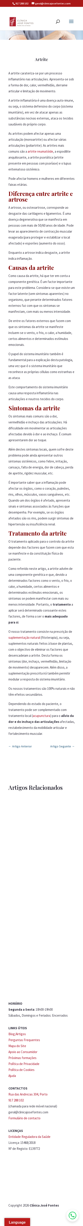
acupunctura (41, 716)
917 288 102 (21, 3)
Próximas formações (22, 1058)
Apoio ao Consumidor (22, 1052)
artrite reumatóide (40, 151)
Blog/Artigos (17, 1034)
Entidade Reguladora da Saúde (29, 1137)
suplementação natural (24, 637)
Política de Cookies (21, 1070)
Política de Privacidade (23, 1064)
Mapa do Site (17, 1046)
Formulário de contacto (24, 1118)
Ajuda (12, 1076)
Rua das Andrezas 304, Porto (28, 1094)
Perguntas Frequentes (24, 1040)
